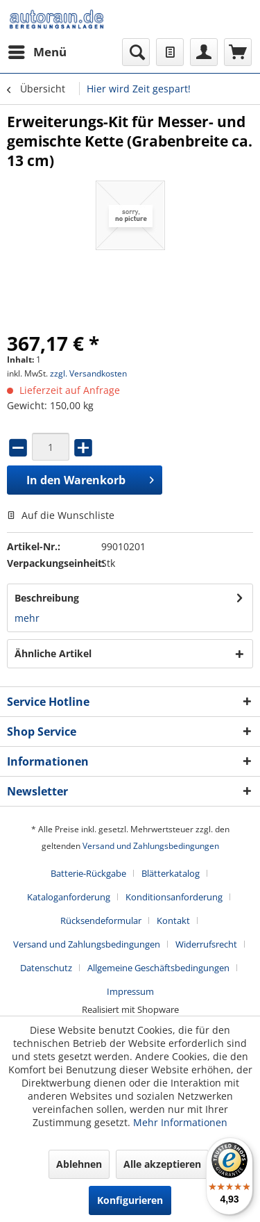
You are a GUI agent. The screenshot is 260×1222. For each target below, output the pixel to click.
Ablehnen (79, 1164)
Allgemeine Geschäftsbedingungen (158, 967)
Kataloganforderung (68, 897)
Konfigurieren (130, 1200)
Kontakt (173, 920)
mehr (27, 618)
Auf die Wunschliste (60, 515)
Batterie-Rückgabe (88, 873)
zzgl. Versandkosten (88, 373)
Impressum (130, 991)
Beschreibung (47, 597)
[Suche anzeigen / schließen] (136, 52)
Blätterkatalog (170, 873)
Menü (37, 50)
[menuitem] (36, 52)
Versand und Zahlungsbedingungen (151, 846)
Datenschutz (46, 967)
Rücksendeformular (100, 920)
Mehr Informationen (180, 1122)
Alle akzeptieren (162, 1164)
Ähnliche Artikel (53, 653)
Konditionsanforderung (174, 897)
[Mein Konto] (204, 52)
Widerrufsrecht (206, 944)
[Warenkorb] (238, 52)
